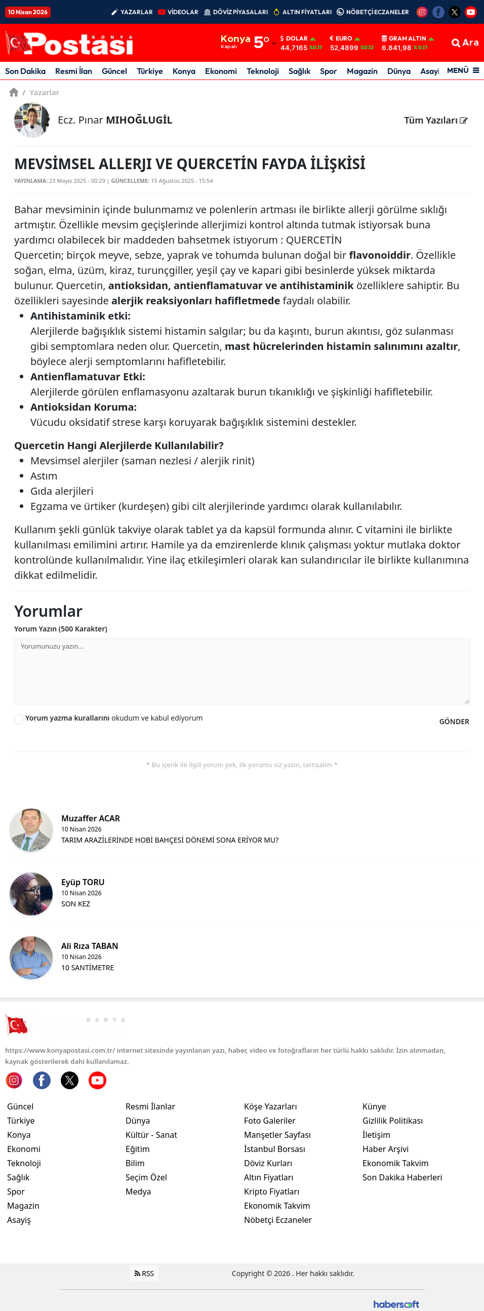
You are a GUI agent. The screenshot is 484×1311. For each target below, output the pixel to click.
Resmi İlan (73, 71)
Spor (328, 71)
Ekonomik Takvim (277, 1206)
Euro (341, 38)
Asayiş (431, 71)
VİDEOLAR (183, 12)
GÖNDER (454, 721)
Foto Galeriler (270, 1121)
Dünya (399, 71)
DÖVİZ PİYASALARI (240, 12)
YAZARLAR (136, 12)
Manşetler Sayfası (277, 1135)
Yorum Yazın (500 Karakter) (60, 628)
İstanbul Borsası (274, 1149)
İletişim (376, 1135)
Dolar (294, 38)
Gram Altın (404, 38)
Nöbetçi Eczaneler (278, 1220)
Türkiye (150, 71)
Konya (184, 71)
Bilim (135, 1163)
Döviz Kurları (268, 1163)
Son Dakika (25, 71)
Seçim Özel (146, 1177)
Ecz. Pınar (115, 120)
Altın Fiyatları (269, 1177)
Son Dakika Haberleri (402, 1177)
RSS (144, 1274)
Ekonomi (221, 71)
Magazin (362, 71)
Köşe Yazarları (270, 1107)
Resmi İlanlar (150, 1107)
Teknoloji (263, 71)
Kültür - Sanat (151, 1135)
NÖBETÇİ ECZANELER (377, 12)
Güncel (114, 71)
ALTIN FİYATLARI (307, 12)
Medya (138, 1192)
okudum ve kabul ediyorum (114, 718)
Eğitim (138, 1149)
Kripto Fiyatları (271, 1192)
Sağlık (299, 71)
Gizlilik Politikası (392, 1121)
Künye (374, 1107)
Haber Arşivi (385, 1149)
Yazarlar (40, 92)
